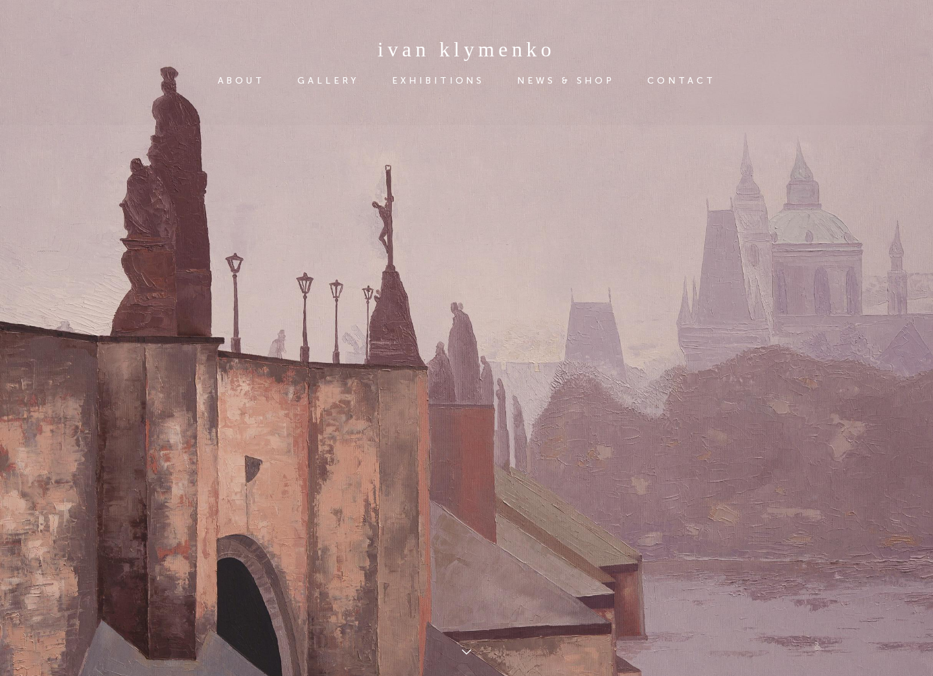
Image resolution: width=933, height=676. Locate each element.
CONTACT (681, 81)
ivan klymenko (466, 49)
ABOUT (242, 81)
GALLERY (328, 81)
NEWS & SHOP (566, 81)
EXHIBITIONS (438, 81)
